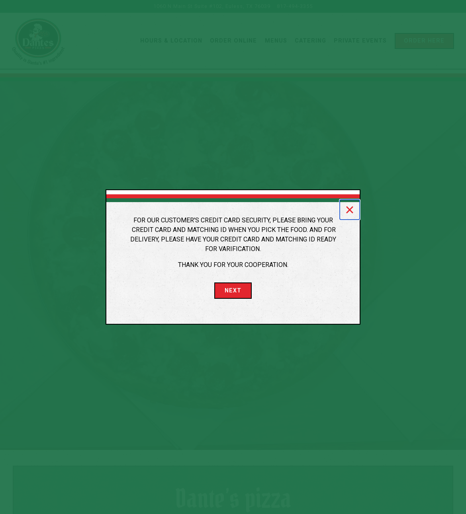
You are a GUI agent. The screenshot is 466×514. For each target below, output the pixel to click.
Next (233, 290)
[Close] (350, 210)
